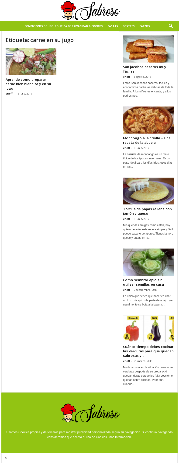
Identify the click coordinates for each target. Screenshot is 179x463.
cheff (9, 93)
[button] (170, 26)
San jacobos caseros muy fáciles (144, 69)
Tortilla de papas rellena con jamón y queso (147, 211)
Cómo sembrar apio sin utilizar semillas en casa (143, 282)
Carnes (144, 26)
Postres (129, 26)
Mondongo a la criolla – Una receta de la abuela (147, 140)
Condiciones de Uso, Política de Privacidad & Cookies (63, 26)
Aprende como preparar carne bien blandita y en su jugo (28, 84)
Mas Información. (120, 437)
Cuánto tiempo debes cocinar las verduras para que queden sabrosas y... (148, 351)
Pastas (112, 26)
